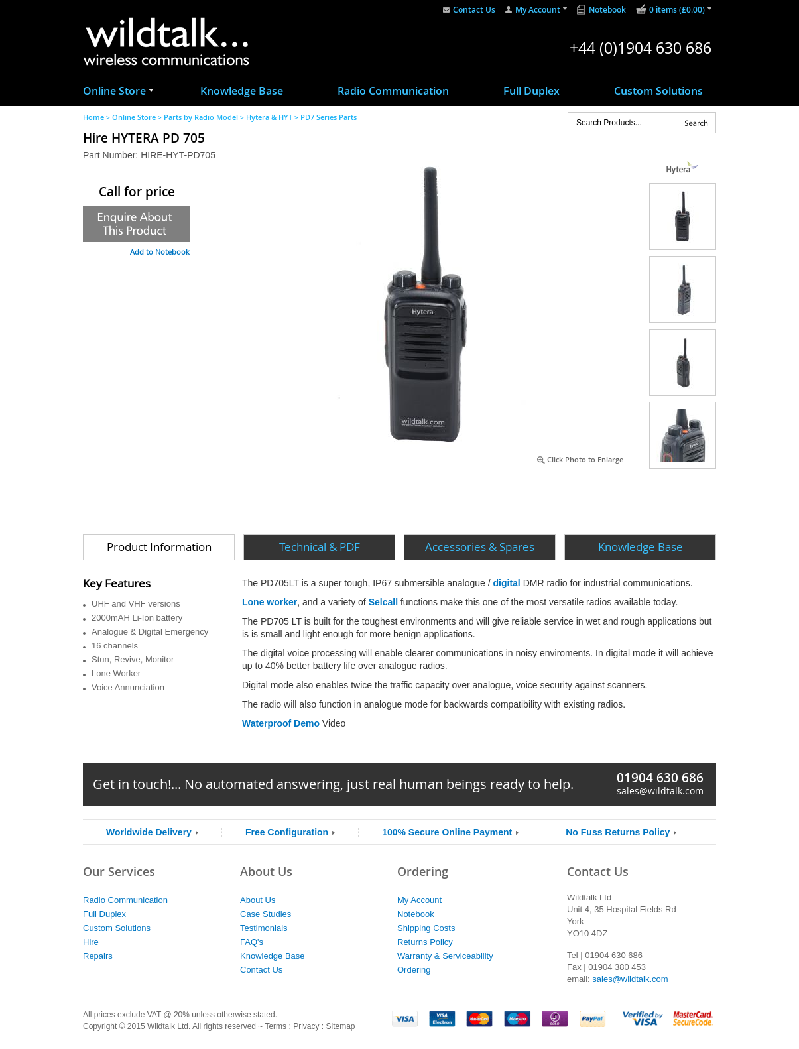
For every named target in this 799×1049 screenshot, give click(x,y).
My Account (537, 10)
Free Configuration (286, 832)
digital (508, 583)
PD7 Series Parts (328, 117)
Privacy (306, 1026)
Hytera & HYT (269, 117)
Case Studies (265, 914)
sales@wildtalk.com (660, 790)
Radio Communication (393, 91)
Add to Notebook (160, 252)
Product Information (159, 546)
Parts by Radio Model (201, 117)
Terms (275, 1026)
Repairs (98, 956)
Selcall (383, 602)
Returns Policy (425, 942)
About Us (257, 900)
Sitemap (340, 1026)
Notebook (607, 10)
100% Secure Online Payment (447, 832)
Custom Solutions (658, 91)
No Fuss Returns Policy (618, 832)
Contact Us (474, 10)
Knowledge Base (241, 91)
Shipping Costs (426, 928)
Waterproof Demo (281, 723)
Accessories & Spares (479, 546)
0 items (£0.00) (677, 10)
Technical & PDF (319, 546)
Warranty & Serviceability (445, 956)
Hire (91, 942)
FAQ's (251, 942)
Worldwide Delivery (149, 832)
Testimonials (264, 928)
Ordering (414, 970)
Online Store (114, 91)
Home (93, 117)
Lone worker (269, 602)
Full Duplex (531, 91)
